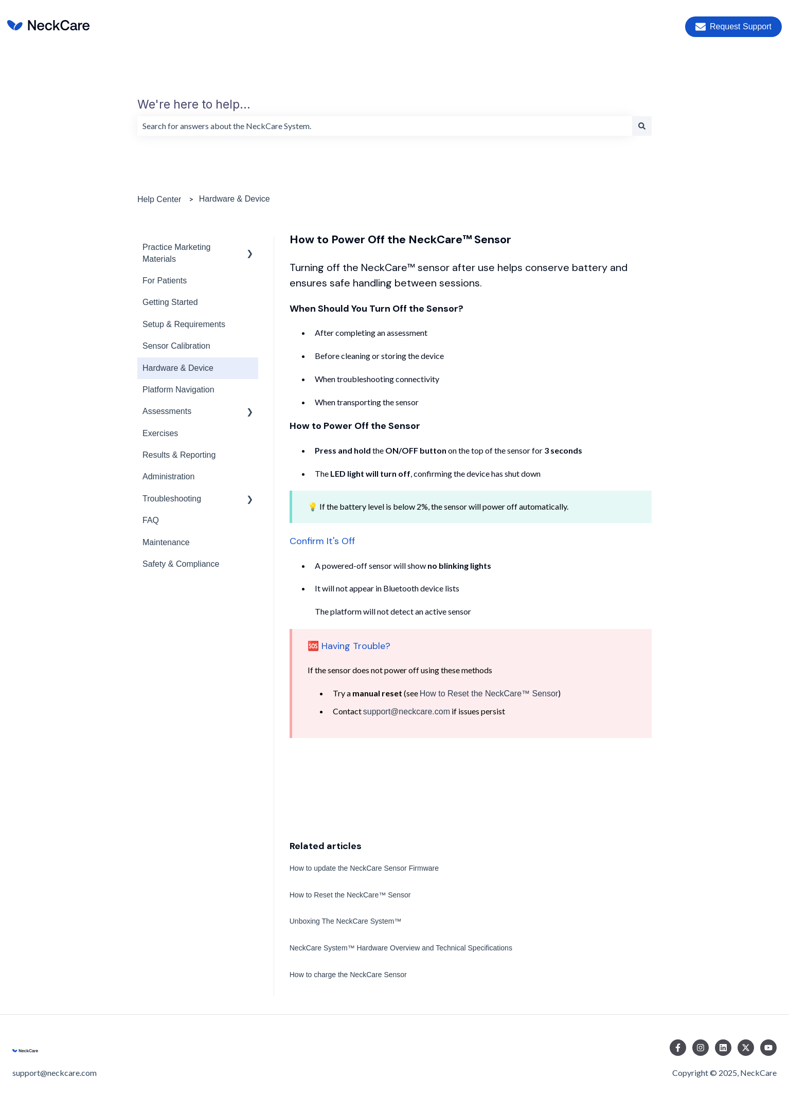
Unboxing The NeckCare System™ (346, 921)
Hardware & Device (234, 198)
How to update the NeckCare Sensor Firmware (364, 868)
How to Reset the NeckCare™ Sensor (489, 693)
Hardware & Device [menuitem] (177, 368)
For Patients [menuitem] (164, 280)
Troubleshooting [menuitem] (171, 498)
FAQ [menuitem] (150, 520)
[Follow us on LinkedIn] (723, 1047)
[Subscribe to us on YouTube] (768, 1047)
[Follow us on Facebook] (678, 1047)
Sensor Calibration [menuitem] (176, 345)
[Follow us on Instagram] (700, 1047)
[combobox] (384, 126)
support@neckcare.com (406, 711)
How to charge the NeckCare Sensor (348, 974)
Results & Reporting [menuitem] (179, 455)
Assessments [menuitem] (166, 411)
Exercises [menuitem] (160, 433)
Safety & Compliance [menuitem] (180, 564)
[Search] (642, 126)
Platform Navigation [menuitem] (178, 389)
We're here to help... (193, 104)
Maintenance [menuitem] (166, 542)
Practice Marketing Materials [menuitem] (176, 253)
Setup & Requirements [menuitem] (183, 324)
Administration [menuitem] (168, 476)
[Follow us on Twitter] (746, 1047)
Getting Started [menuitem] (170, 302)
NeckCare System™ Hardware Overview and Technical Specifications (401, 948)
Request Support (733, 27)
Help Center (159, 199)
